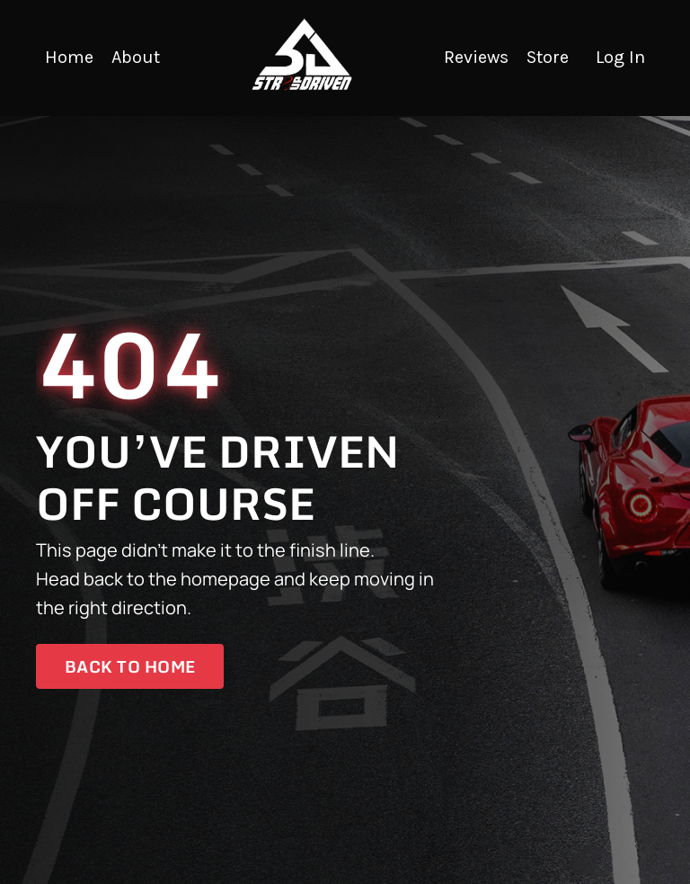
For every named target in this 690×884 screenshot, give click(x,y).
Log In (620, 57)
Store (547, 57)
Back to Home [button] (130, 666)
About (135, 57)
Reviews (476, 57)
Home (69, 57)
